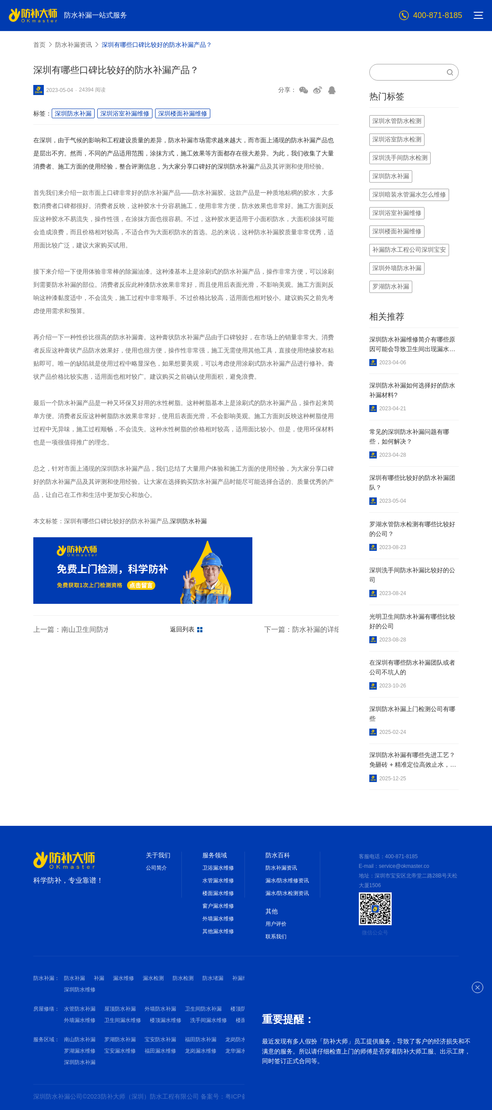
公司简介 (156, 868)
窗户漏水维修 (218, 906)
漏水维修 (123, 978)
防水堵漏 (212, 978)
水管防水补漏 (80, 1009)
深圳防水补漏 (73, 113)
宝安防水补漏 (160, 1039)
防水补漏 (74, 978)
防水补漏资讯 (73, 44)
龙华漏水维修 (241, 1051)
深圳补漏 (312, 978)
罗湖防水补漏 (120, 1039)
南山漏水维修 (281, 1051)
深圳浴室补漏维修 (124, 113)
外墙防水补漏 (160, 1009)
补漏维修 (242, 978)
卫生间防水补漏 (203, 1009)
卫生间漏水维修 (122, 1020)
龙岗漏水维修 (200, 1051)
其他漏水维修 (218, 931)
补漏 (99, 978)
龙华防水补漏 (281, 1039)
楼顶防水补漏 (246, 1009)
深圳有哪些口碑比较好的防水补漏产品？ (157, 44)
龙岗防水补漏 (241, 1039)
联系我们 (276, 937)
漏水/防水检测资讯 (287, 893)
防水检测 (183, 978)
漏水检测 (153, 978)
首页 (39, 44)
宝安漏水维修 (120, 1051)
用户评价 (276, 924)
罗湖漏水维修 (80, 1051)
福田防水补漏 (200, 1039)
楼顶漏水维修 (165, 1020)
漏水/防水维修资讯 (287, 880)
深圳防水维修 (80, 990)
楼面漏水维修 (218, 893)
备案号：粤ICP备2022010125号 (245, 1096)
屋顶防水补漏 (120, 1009)
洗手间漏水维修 (208, 1020)
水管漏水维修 (218, 880)
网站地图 (302, 1096)
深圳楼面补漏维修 (182, 113)
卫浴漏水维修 (218, 868)
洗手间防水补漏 (289, 1009)
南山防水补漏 (80, 1039)
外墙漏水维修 (218, 919)
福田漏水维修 (160, 1051)
